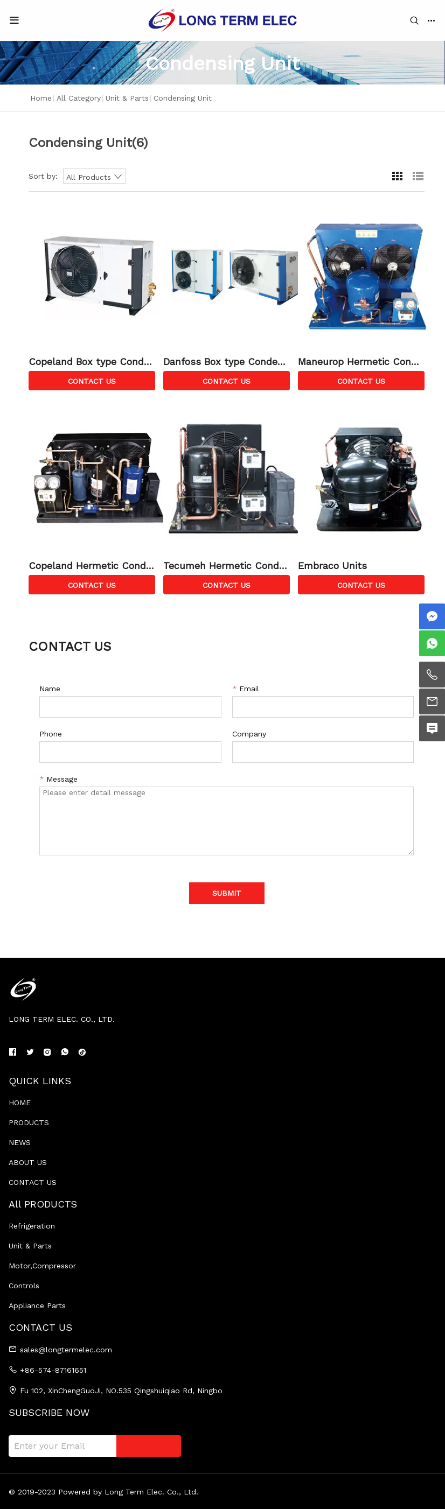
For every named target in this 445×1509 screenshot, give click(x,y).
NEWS (20, 1142)
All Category (79, 98)
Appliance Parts (37, 1305)
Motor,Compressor (42, 1265)
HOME (20, 1102)
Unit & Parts (127, 98)
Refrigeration (32, 1226)
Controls (24, 1285)
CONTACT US (33, 1182)
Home (41, 98)
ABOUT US (28, 1162)
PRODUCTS (29, 1122)
